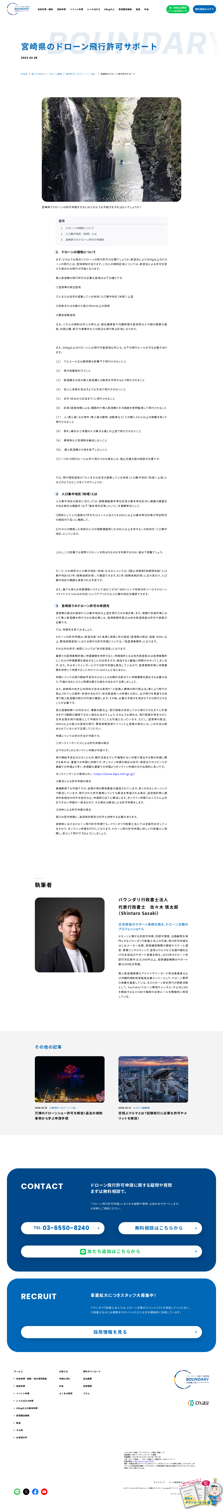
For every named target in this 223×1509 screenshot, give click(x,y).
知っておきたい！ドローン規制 (47, 74)
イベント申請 (76, 9)
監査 (138, 9)
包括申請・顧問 (45, 9)
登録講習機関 (125, 9)
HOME (24, 74)
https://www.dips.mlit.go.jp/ (114, 774)
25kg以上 (109, 9)
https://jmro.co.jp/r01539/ (144, 1461)
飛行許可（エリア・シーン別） (81, 74)
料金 (146, 9)
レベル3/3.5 (93, 9)
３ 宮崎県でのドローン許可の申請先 (82, 240)
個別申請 (61, 9)
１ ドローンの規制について (77, 228)
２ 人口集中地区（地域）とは (78, 234)
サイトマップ (159, 1482)
